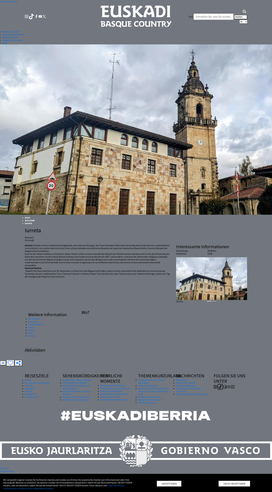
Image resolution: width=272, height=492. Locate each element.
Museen (32, 335)
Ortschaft (30, 220)
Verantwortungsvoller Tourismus (192, 394)
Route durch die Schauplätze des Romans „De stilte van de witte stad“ (153, 391)
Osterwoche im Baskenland (113, 399)
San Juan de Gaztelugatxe (37, 382)
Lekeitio (29, 385)
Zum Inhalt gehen (8, 1)
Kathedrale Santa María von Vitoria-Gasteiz (76, 387)
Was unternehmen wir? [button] (13, 34)
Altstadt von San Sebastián (76, 399)
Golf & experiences (147, 402)
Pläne (31, 327)
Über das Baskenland (186, 385)
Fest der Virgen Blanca (111, 391)
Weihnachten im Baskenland (114, 394)
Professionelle (7, 471)
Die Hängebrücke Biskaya (75, 382)
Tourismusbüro (35, 324)
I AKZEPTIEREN (169, 483)
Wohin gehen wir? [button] (10, 31)
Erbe (30, 333)
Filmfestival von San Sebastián (115, 388)
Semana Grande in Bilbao (112, 385)
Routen (31, 330)
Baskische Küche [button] (10, 37)
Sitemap (4, 468)
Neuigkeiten (182, 379)
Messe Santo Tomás (110, 396)
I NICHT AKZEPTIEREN (234, 483)
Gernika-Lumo (32, 397)
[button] (244, 11)
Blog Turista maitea (185, 382)
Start (27, 217)
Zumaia (28, 391)
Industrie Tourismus (148, 385)
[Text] (213, 16)
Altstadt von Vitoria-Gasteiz (76, 397)
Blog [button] (4, 43)
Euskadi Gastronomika (149, 397)
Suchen (240, 17)
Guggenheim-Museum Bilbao (77, 379)
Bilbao (28, 379)
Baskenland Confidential (150, 399)
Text (190, 16)
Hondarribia (30, 394)
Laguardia (29, 388)
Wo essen (32, 321)
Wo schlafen (34, 318)
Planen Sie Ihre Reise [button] (12, 40)
